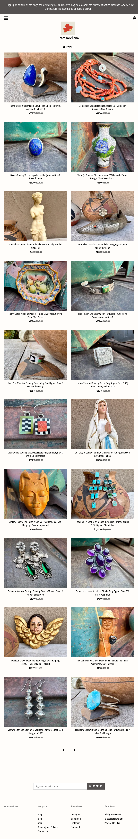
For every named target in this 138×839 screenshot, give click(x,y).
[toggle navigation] (6, 18)
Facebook (75, 827)
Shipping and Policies (48, 827)
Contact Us (43, 831)
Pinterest (75, 823)
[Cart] (134, 19)
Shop (40, 814)
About (40, 823)
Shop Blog (76, 818)
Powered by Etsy (112, 823)
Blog (40, 818)
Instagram (75, 814)
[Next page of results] (74, 750)
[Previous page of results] (63, 750)
